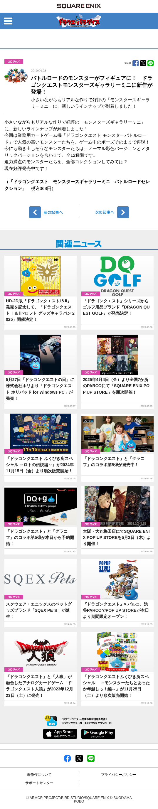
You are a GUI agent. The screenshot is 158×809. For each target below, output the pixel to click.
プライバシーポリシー (118, 775)
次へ (104, 212)
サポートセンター (39, 783)
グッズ (13, 61)
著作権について (39, 775)
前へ (53, 212)
